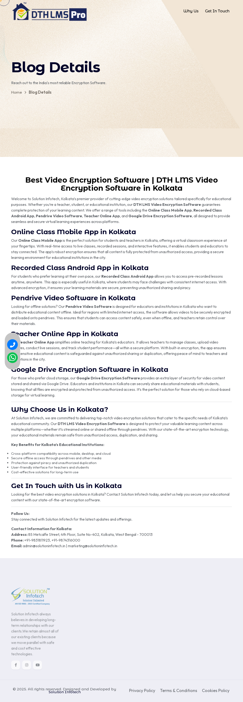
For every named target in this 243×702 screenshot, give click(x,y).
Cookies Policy (215, 690)
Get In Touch (217, 11)
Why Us (191, 11)
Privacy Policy (142, 690)
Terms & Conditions (178, 690)
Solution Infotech (65, 692)
